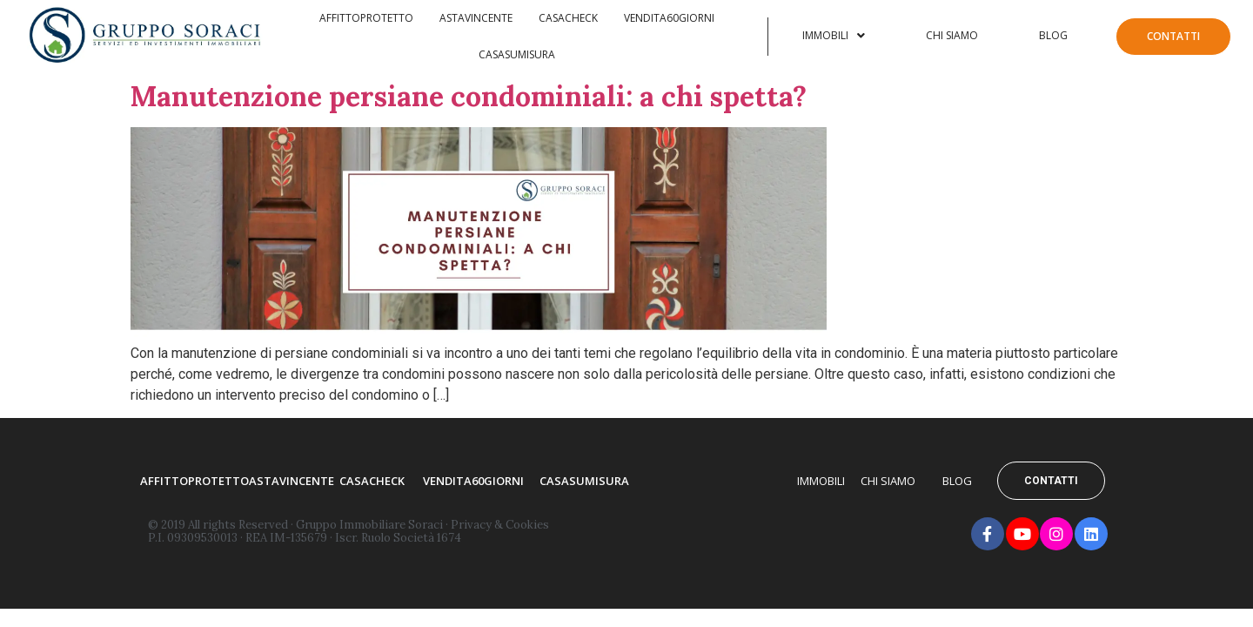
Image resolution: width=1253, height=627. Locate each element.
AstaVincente (476, 17)
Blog (1053, 35)
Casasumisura (517, 54)
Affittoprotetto (366, 17)
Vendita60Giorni (669, 17)
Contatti (1173, 36)
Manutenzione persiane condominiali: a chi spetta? (469, 96)
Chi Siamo (952, 35)
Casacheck (568, 17)
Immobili (833, 35)
